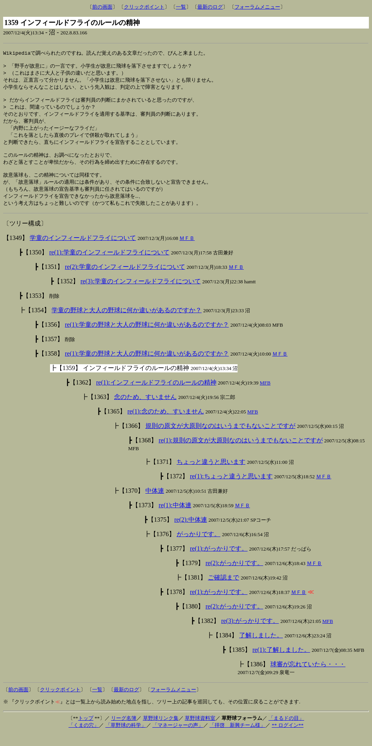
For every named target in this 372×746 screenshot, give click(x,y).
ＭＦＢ (187, 250)
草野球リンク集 (161, 730)
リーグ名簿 (123, 730)
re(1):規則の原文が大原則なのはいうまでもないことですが (241, 452)
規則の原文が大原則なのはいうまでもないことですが (220, 438)
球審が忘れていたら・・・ (307, 676)
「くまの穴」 (83, 737)
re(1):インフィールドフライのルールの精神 (156, 394)
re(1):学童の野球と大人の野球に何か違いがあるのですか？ (147, 336)
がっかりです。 (198, 546)
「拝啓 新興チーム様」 (237, 737)
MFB (265, 395)
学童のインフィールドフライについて (83, 250)
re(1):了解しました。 (281, 661)
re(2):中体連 (190, 531)
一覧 (181, 7)
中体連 (154, 502)
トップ (85, 730)
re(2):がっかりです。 (234, 575)
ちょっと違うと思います (211, 473)
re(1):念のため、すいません (165, 423)
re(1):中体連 (175, 517)
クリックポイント (144, 7)
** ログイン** (287, 737)
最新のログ (210, 7)
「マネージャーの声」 (177, 737)
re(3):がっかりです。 (250, 633)
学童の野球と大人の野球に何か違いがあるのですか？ (127, 322)
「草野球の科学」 (126, 737)
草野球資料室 (200, 730)
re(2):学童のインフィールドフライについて (125, 279)
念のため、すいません (145, 409)
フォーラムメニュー (257, 7)
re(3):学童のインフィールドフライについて (140, 293)
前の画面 (102, 7)
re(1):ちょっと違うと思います (231, 488)
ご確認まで (223, 589)
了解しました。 (261, 647)
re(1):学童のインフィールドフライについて (109, 264)
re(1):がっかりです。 (219, 560)
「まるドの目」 (286, 730)
